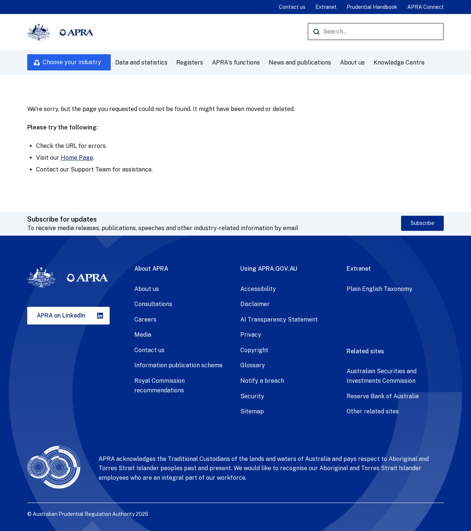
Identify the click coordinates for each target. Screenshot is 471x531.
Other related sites (373, 411)
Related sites (365, 351)
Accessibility (258, 288)
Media (142, 334)
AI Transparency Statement (279, 319)
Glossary (252, 365)
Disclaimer (255, 304)
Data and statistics (141, 62)
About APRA (151, 268)
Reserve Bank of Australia (383, 396)
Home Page (77, 157)
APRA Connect (425, 7)
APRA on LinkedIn (61, 315)
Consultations (153, 304)
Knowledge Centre (399, 62)
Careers (145, 319)
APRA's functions (236, 62)
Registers (189, 62)
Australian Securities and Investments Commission (382, 376)
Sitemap (252, 411)
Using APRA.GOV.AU (268, 268)
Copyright (254, 350)
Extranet (326, 7)
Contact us (292, 7)
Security (252, 396)
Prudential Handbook (372, 7)
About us (352, 62)
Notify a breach (262, 380)
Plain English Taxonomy (379, 288)
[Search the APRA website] (376, 31)
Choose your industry (72, 62)
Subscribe (422, 223)
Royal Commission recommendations (159, 385)
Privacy (250, 334)
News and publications (300, 62)
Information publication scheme (178, 365)
